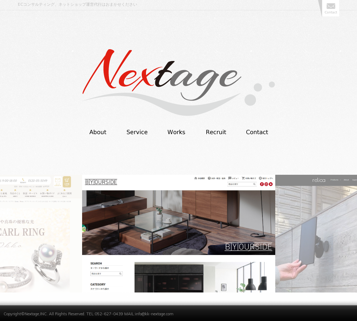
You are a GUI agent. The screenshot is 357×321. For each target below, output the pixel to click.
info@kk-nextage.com (154, 313)
